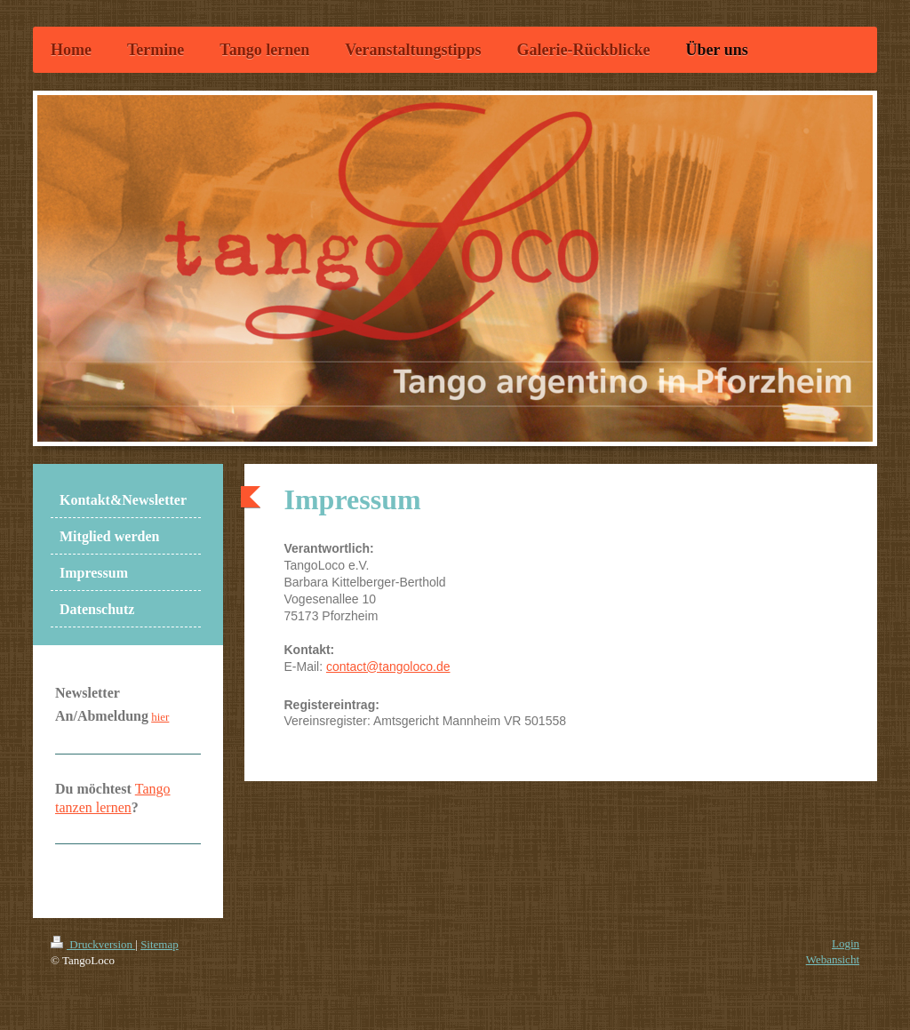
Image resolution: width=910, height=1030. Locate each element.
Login (845, 943)
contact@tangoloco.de (388, 666)
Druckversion (93, 944)
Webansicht (832, 959)
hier (160, 716)
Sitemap (159, 944)
